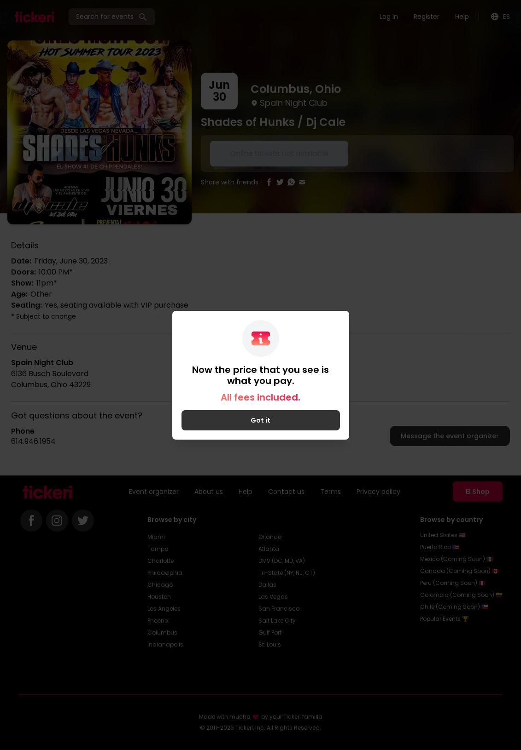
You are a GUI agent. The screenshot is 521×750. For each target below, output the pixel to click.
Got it (260, 420)
